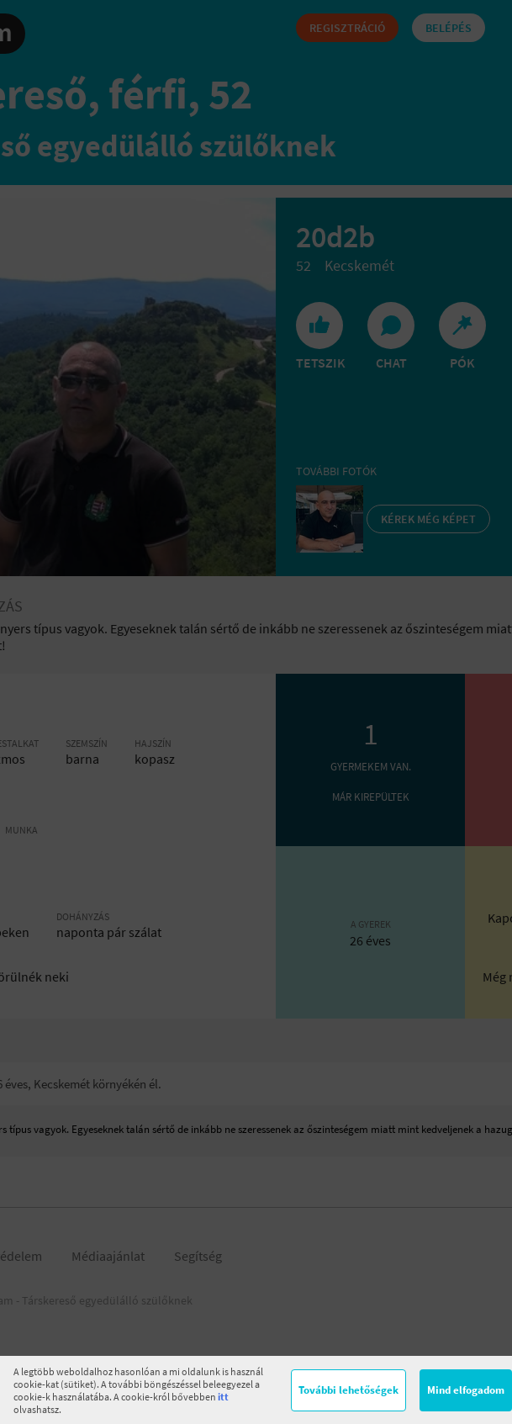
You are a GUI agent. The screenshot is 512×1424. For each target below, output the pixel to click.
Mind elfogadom (465, 1390)
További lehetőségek (348, 1390)
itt (223, 1396)
